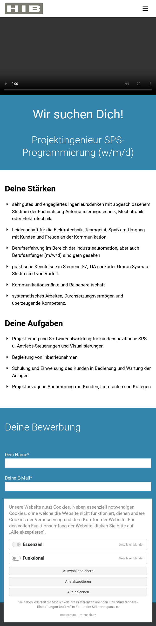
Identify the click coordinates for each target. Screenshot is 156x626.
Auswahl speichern (78, 571)
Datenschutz (87, 615)
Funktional (33, 558)
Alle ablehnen (78, 592)
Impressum (68, 615)
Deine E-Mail (18, 478)
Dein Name (17, 454)
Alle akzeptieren (78, 581)
